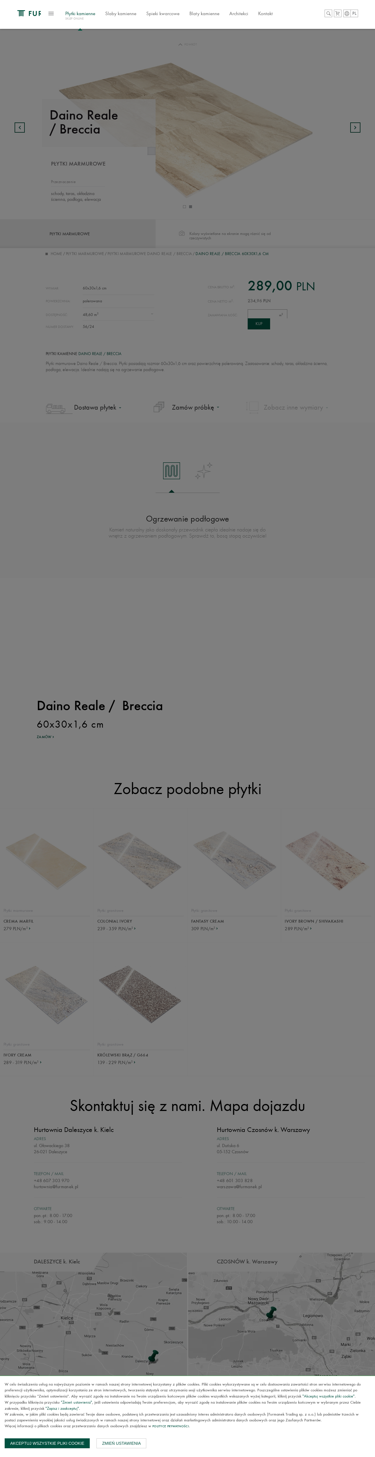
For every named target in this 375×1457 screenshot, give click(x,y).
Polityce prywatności (170, 1426)
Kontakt (301, 19)
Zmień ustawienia (121, 1443)
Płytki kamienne (116, 21)
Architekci (274, 19)
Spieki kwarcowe (198, 19)
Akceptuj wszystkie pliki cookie (47, 1443)
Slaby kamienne (156, 19)
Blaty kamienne (240, 19)
